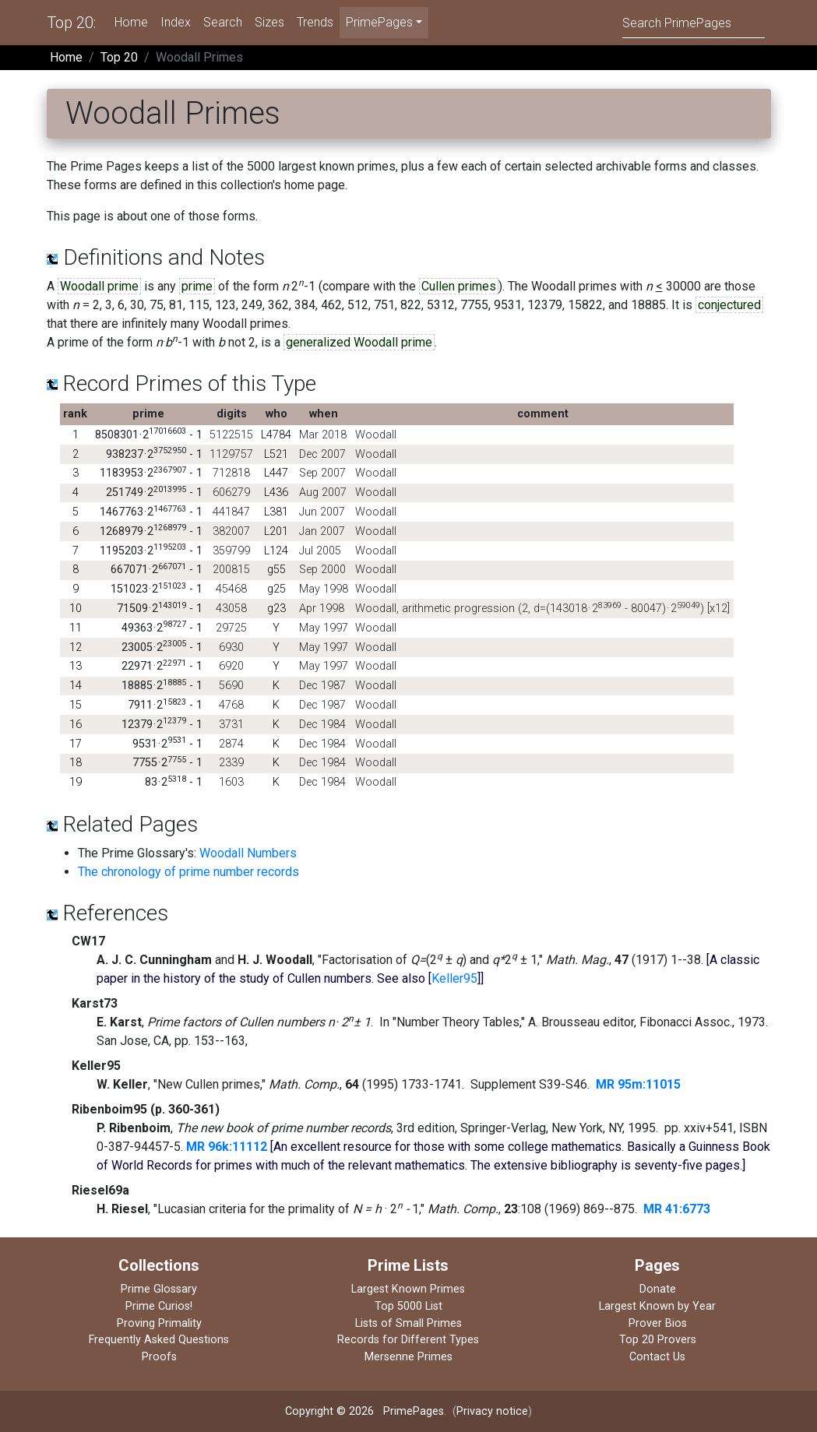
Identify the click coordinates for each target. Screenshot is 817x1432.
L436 (276, 492)
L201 (276, 531)
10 (75, 608)
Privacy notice (492, 1411)
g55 (276, 569)
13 (75, 666)
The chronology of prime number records (188, 871)
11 (75, 628)
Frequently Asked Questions (159, 1339)
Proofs (159, 1356)
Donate (657, 1289)
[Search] (693, 22)
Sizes (269, 22)
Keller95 (454, 978)
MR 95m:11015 (638, 1084)
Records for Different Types (408, 1339)
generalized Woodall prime (359, 342)
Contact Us (657, 1356)
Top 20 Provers (657, 1339)
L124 (276, 551)
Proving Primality (159, 1323)
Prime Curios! (158, 1306)
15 (75, 705)
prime (197, 286)
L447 (276, 473)
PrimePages (413, 1411)
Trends (315, 22)
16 (75, 724)
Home (131, 22)
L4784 (276, 435)
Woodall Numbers (248, 853)
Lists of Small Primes (408, 1323)
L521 (276, 454)
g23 (276, 608)
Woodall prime (99, 286)
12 (75, 647)
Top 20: (71, 22)
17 (75, 744)
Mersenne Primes (408, 1356)
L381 (276, 512)
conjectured (729, 304)
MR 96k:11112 (226, 1146)
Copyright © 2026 (329, 1411)
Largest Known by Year (657, 1306)
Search (222, 22)
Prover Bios (658, 1323)
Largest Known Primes (408, 1289)
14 (75, 685)
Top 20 (119, 57)
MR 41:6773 (676, 1209)
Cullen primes (458, 286)
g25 (276, 589)
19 (75, 782)
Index (175, 22)
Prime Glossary (159, 1289)
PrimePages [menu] (379, 22)
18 (75, 762)
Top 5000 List (408, 1306)
